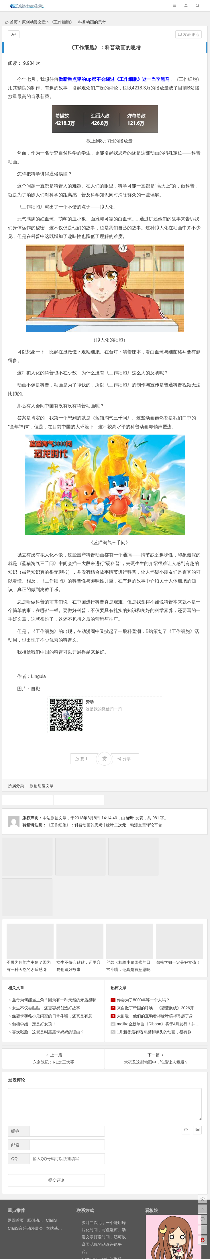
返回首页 (16, 1178)
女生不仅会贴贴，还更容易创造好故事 (46, 966)
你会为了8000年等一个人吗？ (143, 958)
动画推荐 (27, 799)
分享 (124, 758)
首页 (11, 22)
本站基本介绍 (58, 1186)
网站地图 (118, 1248)
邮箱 (15, 1103)
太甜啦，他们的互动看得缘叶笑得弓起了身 (155, 974)
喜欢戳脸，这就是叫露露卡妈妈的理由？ (48, 990)
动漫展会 (35, 1186)
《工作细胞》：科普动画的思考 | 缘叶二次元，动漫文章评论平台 (104, 825)
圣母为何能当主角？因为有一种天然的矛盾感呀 (54, 958)
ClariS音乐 (17, 1186)
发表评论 (188, 34)
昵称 (15, 1089)
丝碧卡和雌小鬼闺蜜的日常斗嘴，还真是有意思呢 (56, 974)
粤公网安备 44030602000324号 (80, 1248)
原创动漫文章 (34, 22)
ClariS (51, 1178)
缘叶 (130, 818)
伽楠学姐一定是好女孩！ (178, 920)
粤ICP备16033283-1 (145, 1248)
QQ (14, 1117)
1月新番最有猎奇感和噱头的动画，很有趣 (154, 990)
